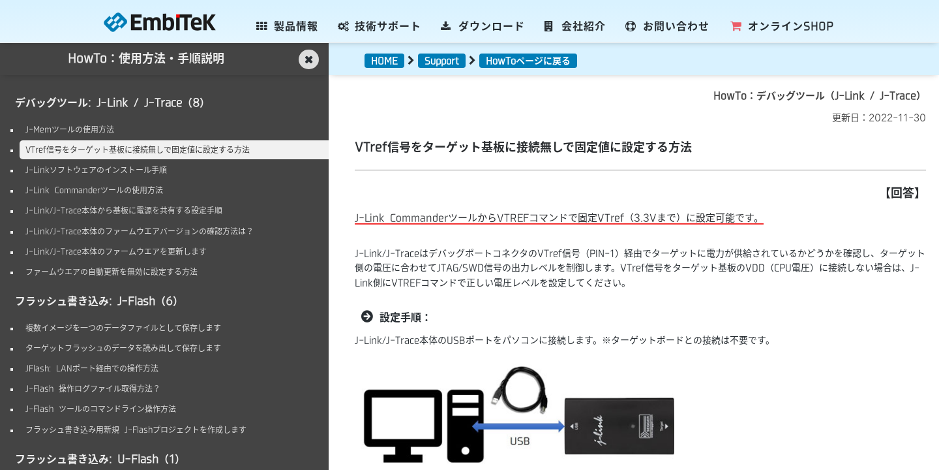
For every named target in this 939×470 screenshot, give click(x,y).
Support (442, 60)
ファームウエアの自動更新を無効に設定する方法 (111, 271)
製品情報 (287, 26)
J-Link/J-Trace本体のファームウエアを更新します (116, 251)
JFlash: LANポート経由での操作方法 (91, 368)
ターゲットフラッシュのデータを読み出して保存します (123, 348)
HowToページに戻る (528, 60)
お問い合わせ (667, 26)
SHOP (781, 26)
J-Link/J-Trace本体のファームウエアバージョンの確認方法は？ (139, 231)
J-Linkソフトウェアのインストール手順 (96, 170)
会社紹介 (575, 26)
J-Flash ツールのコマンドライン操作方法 (100, 409)
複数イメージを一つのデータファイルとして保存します (123, 328)
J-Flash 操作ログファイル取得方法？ (92, 388)
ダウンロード (483, 26)
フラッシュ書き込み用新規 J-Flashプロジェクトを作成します (135, 429)
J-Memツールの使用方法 (69, 129)
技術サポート (380, 26)
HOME (384, 60)
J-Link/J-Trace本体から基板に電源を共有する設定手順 (123, 210)
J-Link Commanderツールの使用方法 (94, 190)
